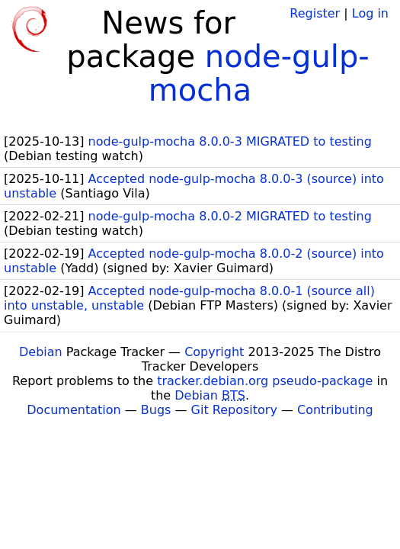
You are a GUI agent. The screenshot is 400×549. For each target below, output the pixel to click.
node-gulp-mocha (259, 73)
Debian (40, 352)
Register (315, 13)
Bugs (156, 410)
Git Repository (234, 410)
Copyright (214, 352)
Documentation (73, 410)
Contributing (335, 410)
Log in (370, 13)
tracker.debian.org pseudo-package (265, 381)
